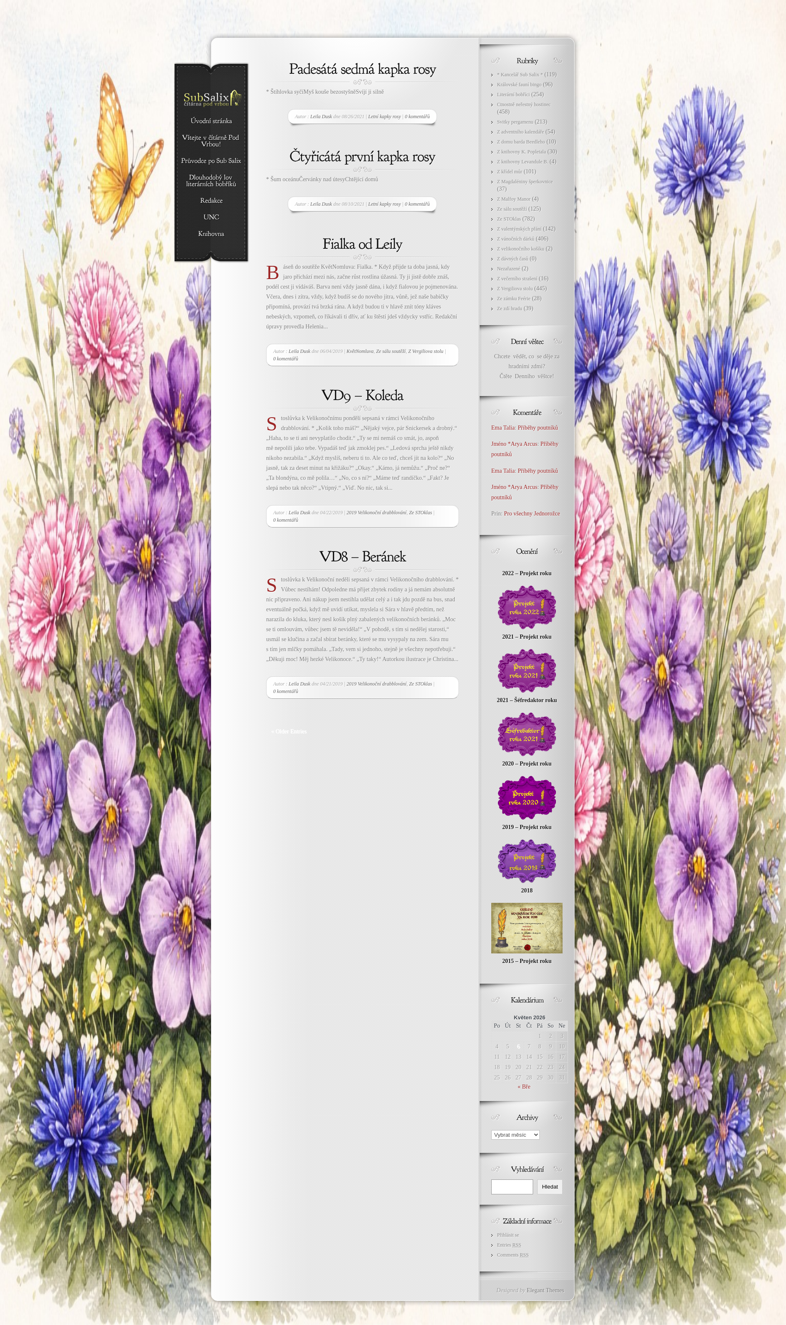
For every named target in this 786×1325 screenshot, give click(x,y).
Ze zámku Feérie (514, 298)
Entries (509, 1245)
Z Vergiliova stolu (426, 351)
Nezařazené (508, 269)
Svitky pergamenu (515, 122)
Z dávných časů (512, 259)
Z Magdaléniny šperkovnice (525, 182)
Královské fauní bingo (519, 85)
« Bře (524, 1087)
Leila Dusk (321, 116)
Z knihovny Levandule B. (522, 162)
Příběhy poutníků (538, 428)
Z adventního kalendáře (520, 132)
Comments (513, 1255)
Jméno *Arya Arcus (514, 444)
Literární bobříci (513, 94)
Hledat (550, 1187)
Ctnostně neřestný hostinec (524, 104)
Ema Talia (503, 428)
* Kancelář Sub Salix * (520, 75)
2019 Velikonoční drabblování (377, 512)
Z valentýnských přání (519, 229)
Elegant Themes (545, 1290)
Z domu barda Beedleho (521, 142)
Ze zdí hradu (509, 308)
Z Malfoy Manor (514, 199)
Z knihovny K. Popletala (521, 152)
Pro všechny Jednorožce (533, 514)
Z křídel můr (509, 172)
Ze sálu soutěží (390, 351)
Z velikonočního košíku (520, 249)
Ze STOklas (420, 512)
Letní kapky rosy (384, 116)
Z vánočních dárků (515, 239)
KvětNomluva (360, 351)
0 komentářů (417, 116)
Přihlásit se (508, 1235)
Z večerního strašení (517, 279)
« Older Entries (289, 731)
